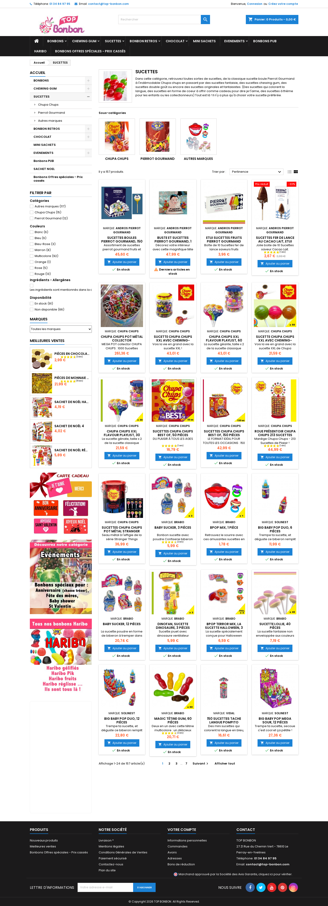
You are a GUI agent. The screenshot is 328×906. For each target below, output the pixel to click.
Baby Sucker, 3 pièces (172, 527)
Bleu (40, 238)
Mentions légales (111, 846)
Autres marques (50, 121)
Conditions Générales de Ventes (123, 852)
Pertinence (257, 172)
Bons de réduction (181, 864)
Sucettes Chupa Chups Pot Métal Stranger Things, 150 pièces (122, 531)
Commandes (178, 846)
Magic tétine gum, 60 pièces (173, 720)
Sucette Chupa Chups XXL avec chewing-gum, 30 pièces (275, 340)
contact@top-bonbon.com (108, 4)
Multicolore (46, 256)
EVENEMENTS (234, 41)
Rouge (43, 274)
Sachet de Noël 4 (69, 426)
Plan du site (107, 870)
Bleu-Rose (45, 244)
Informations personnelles (187, 840)
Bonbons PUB (265, 41)
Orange (43, 262)
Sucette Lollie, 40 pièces (275, 626)
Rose (41, 268)
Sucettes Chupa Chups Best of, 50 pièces (173, 433)
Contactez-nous (111, 864)
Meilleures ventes (43, 846)
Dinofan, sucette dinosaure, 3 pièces (173, 626)
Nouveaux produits (44, 840)
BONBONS (55, 41)
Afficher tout (225, 763)
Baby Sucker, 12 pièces (122, 624)
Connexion (254, 4)
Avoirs (172, 852)
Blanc (41, 232)
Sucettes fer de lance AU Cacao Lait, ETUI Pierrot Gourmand (275, 241)
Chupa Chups (48, 104)
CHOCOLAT (175, 41)
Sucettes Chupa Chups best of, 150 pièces (224, 433)
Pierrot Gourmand (51, 112)
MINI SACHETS (204, 41)
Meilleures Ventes (47, 340)
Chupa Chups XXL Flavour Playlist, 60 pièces (224, 340)
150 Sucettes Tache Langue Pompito (224, 720)
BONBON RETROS (143, 41)
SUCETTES (113, 41)
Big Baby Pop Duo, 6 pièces (275, 529)
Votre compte (182, 829)
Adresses (175, 858)
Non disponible (49, 309)
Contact (245, 829)
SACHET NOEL (44, 169)
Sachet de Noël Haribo (72, 402)
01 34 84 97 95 (59, 4)
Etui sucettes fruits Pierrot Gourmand (224, 239)
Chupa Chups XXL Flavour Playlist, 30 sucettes (122, 435)
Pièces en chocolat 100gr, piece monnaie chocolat (72, 354)
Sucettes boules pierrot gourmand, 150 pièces (122, 241)
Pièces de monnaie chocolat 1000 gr (72, 378)
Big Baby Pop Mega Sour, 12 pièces (275, 720)
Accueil (37, 72)
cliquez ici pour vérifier (275, 874)
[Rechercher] (164, 19)
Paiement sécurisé (113, 858)
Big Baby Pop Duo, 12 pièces (122, 720)
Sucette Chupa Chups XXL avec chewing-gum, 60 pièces (173, 340)
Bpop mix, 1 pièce (224, 527)
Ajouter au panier (121, 262)
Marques (39, 319)
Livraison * (106, 840)
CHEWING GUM (84, 41)
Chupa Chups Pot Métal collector (122, 338)
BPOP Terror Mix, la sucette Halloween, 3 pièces (224, 628)
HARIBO (40, 51)
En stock (44, 303)
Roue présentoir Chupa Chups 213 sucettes (275, 433)
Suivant (201, 763)
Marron (43, 250)
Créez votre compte (283, 4)
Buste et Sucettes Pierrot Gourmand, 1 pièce (172, 241)
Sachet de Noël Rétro (72, 450)
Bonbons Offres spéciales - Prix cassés (90, 51)
